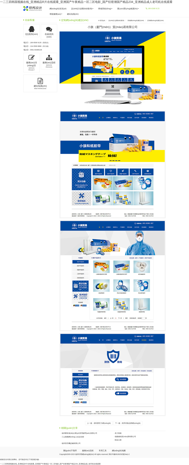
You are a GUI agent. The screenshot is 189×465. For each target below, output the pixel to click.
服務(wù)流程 (88, 451)
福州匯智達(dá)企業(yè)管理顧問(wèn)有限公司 (79, 433)
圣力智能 (118, 433)
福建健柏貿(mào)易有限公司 (125, 436)
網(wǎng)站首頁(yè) (58, 9)
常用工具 (103, 451)
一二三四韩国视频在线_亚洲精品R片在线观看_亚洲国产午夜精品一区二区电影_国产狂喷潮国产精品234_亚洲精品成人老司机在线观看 (86, 1)
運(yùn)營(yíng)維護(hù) (128, 9)
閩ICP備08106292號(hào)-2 (119, 454)
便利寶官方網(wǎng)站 (102, 423)
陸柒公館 (118, 440)
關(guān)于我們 (70, 451)
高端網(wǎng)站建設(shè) (136, 20)
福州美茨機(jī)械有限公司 (71, 443)
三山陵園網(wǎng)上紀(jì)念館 (73, 437)
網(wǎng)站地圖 (119, 451)
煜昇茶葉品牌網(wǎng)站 (131, 423)
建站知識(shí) (73, 14)
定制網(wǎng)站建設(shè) (155, 20)
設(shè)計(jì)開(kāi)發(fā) (82, 9)
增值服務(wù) (56, 14)
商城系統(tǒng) (105, 9)
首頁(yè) (102, 20)
